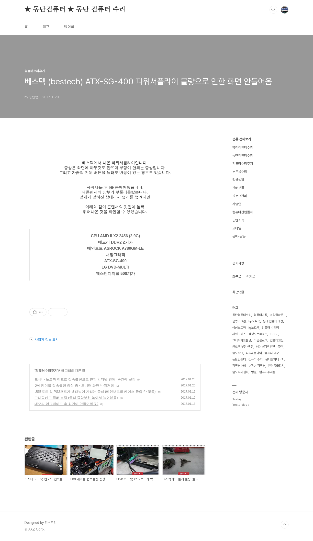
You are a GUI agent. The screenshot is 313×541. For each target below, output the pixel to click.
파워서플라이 (254, 353)
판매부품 (238, 188)
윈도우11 (237, 353)
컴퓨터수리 (239, 366)
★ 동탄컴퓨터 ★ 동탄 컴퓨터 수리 (75, 9)
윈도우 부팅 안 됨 (242, 347)
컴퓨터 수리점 (270, 327)
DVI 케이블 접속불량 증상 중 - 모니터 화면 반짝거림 (74, 385)
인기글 (250, 277)
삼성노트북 (239, 327)
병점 (254, 372)
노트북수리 (239, 172)
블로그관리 (239, 196)
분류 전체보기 (241, 139)
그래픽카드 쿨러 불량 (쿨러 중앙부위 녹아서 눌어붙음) (76, 398)
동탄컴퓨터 (239, 359)
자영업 (236, 204)
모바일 (236, 228)
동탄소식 (238, 220)
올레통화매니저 (274, 359)
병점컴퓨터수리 (242, 147)
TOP (285, 525)
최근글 (236, 277)
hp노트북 (254, 321)
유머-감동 (239, 236)
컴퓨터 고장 (272, 353)
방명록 (69, 26)
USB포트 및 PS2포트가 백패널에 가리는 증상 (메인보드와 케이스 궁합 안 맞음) (95, 392)
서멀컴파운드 (278, 315)
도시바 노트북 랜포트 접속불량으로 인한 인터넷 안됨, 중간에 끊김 (84, 379)
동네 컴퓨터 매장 (273, 321)
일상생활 (238, 180)
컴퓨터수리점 (267, 372)
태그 (46, 26)
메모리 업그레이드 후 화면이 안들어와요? (66, 404)
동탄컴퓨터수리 (242, 156)
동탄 (280, 347)
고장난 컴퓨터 (256, 366)
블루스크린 (239, 321)
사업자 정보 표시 (44, 339)
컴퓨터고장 (276, 340)
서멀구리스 (239, 334)
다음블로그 (260, 340)
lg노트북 (253, 327)
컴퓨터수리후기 (46, 370)
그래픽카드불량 (241, 340)
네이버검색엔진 (265, 347)
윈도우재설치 (240, 372)
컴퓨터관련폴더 (242, 212)
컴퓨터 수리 (255, 359)
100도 (274, 334)
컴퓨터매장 (260, 315)
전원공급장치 (276, 366)
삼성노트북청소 (257, 334)
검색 (273, 9)
